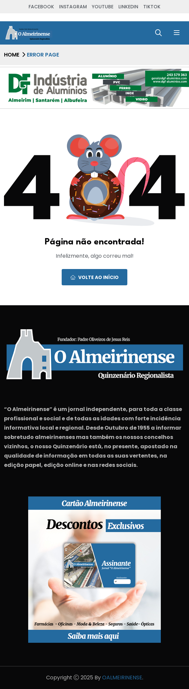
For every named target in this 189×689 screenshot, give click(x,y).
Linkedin (128, 7)
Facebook (41, 7)
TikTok (151, 7)
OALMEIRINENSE (122, 677)
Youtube (102, 7)
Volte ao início (94, 277)
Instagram (73, 7)
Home (11, 55)
